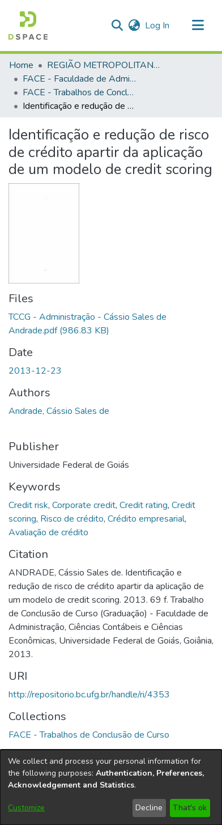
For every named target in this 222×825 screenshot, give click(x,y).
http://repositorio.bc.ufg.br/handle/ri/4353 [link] (89, 694)
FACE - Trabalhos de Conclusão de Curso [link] (79, 92)
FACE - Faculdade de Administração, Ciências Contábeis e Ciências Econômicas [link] (79, 79)
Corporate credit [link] (84, 505)
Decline (149, 807)
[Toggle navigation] (198, 25)
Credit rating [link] (143, 505)
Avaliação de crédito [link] (48, 532)
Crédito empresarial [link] (146, 519)
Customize (26, 807)
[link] (88, 735)
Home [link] (21, 65)
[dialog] (111, 787)
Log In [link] (157, 25)
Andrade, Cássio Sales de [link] (58, 411)
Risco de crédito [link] (72, 519)
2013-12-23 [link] (35, 371)
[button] (28, 25)
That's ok (190, 807)
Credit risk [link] (28, 505)
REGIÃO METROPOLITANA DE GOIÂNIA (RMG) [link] (103, 65)
